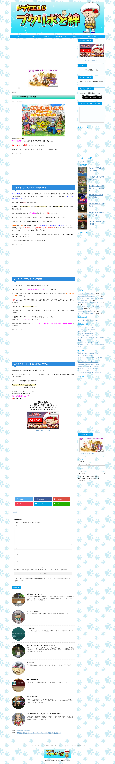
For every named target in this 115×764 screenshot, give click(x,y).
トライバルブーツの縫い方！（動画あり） (90, 372)
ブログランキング (31, 36)
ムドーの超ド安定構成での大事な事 (88, 320)
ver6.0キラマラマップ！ (85, 161)
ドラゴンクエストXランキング (43, 430)
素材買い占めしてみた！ (34, 594)
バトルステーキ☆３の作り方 (86, 355)
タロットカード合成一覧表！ (86, 294)
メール (16, 555)
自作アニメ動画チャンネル (89, 36)
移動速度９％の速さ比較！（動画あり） (89, 342)
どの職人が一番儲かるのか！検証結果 (89, 366)
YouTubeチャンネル (60, 36)
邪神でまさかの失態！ (23, 730)
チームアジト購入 (32, 679)
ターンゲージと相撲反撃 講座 (86, 329)
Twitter (75, 36)
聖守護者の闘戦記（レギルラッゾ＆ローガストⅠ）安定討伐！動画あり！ (39, 733)
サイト (16, 561)
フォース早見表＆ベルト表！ (86, 335)
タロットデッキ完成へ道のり (86, 296)
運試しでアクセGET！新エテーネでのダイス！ (42, 645)
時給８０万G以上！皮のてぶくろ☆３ (88, 364)
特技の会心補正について (85, 331)
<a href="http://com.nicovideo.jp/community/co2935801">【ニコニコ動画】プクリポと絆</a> (92, 115)
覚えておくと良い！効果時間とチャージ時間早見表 (96, 188)
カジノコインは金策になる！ (86, 313)
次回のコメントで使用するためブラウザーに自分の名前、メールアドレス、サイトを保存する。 (41, 570)
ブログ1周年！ (31, 662)
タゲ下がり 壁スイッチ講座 (86, 327)
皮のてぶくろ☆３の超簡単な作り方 (88, 302)
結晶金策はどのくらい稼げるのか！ (88, 362)
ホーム (17, 36)
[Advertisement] (43, 54)
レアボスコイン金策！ (84, 370)
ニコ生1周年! (30, 628)
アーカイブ (81, 471)
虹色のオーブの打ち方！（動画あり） (89, 368)
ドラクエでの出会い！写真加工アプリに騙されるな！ (44, 714)
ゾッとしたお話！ (32, 697)
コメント (16, 525)
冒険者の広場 (46, 36)
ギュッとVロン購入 (33, 611)
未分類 (15, 512)
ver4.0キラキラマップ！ (85, 311)
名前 (15, 548)
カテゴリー (81, 462)
